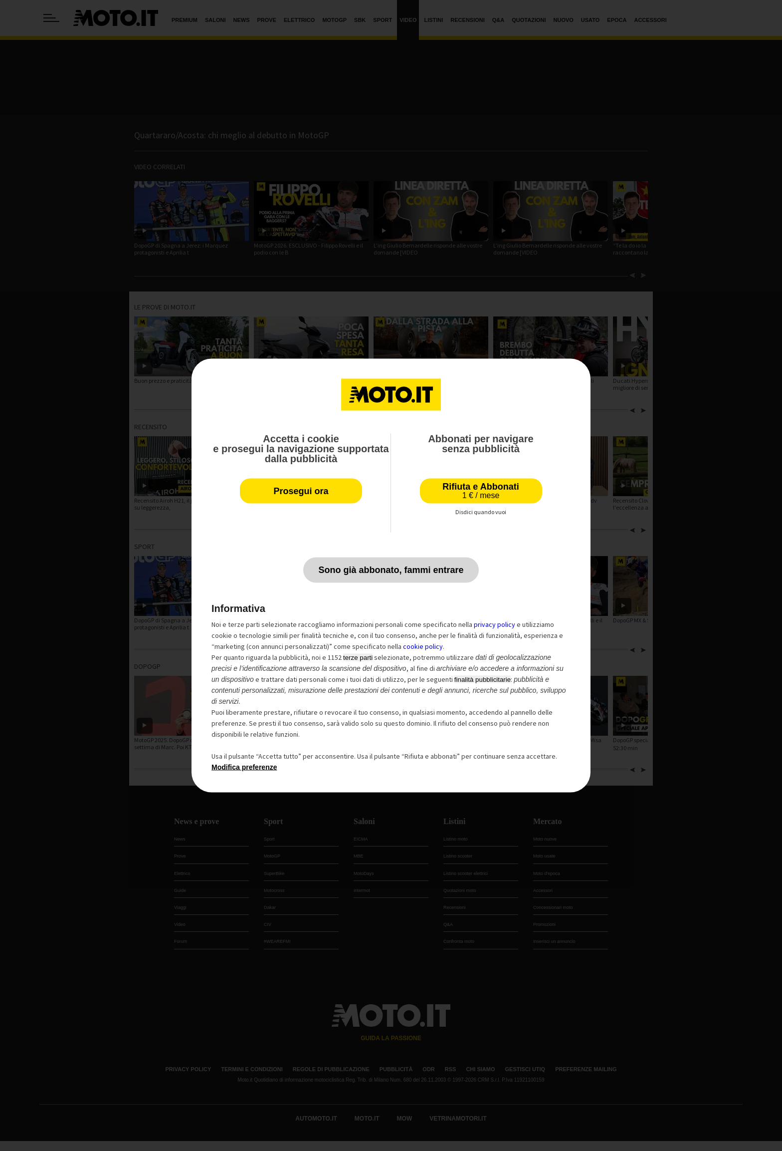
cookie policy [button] (423, 646)
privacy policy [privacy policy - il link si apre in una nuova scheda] (494, 624)
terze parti (358, 657)
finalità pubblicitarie (482, 679)
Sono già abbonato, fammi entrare (390, 570)
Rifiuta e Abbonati (480, 491)
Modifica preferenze (244, 767)
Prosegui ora (300, 491)
